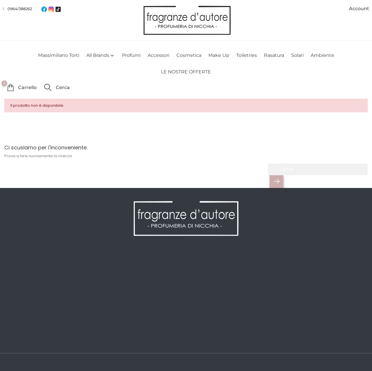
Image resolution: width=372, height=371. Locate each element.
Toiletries (246, 55)
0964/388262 (20, 8)
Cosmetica (188, 55)
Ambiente (322, 55)
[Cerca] (318, 169)
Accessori (158, 55)
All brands (100, 56)
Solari (297, 55)
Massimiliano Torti (58, 55)
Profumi (131, 55)
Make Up (218, 55)
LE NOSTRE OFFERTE (186, 72)
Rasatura (274, 55)
